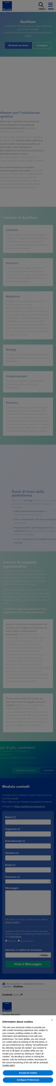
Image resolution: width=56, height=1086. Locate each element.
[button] (52, 1020)
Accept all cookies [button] (28, 1073)
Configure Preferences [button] (28, 1080)
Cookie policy (8, 1065)
